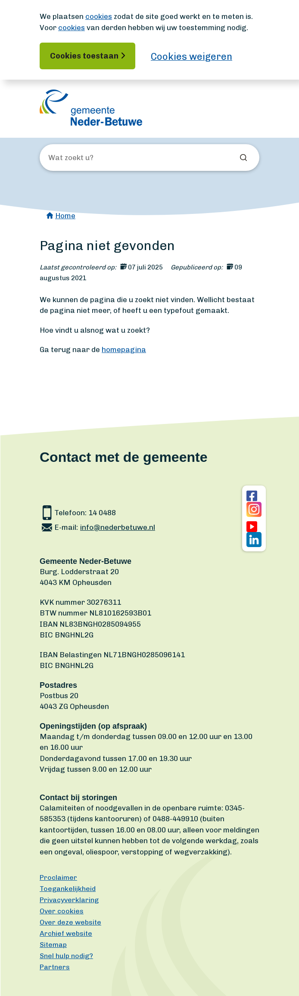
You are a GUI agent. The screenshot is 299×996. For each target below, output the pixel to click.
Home (65, 215)
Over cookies (62, 911)
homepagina (124, 349)
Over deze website (70, 922)
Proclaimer (58, 877)
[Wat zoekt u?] (94, 158)
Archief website (66, 933)
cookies (98, 16)
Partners (55, 967)
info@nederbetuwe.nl (117, 527)
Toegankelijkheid (68, 889)
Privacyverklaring (69, 900)
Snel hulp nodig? (66, 956)
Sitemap (53, 944)
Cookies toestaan (84, 56)
